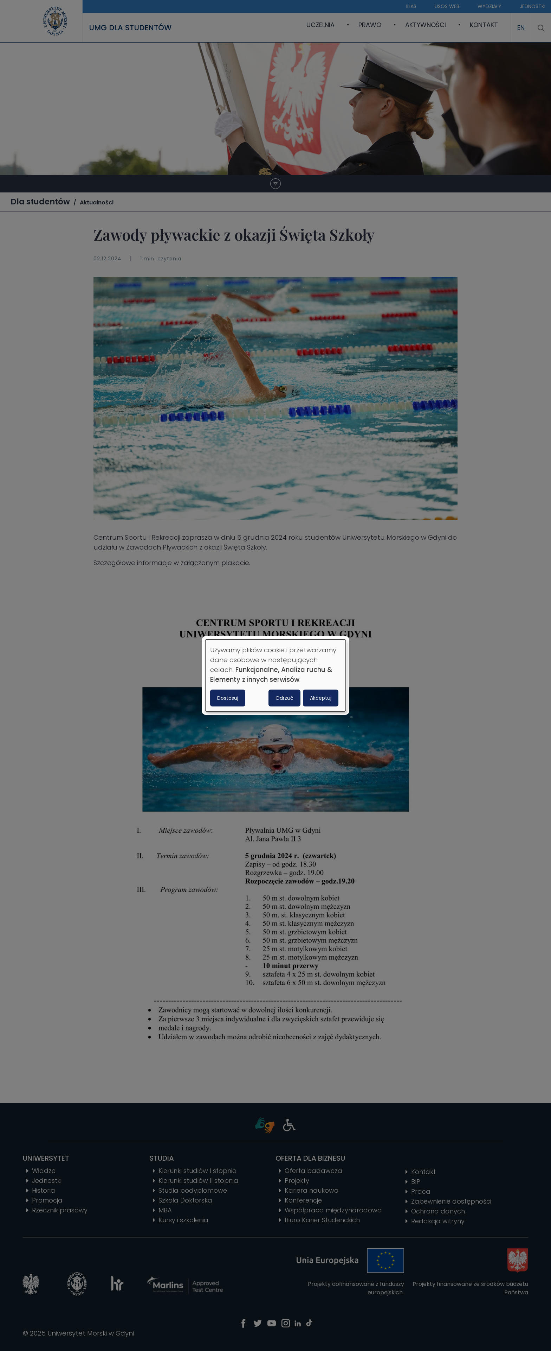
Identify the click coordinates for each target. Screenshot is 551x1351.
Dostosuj (227, 698)
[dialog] (275, 675)
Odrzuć (284, 698)
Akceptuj (320, 698)
